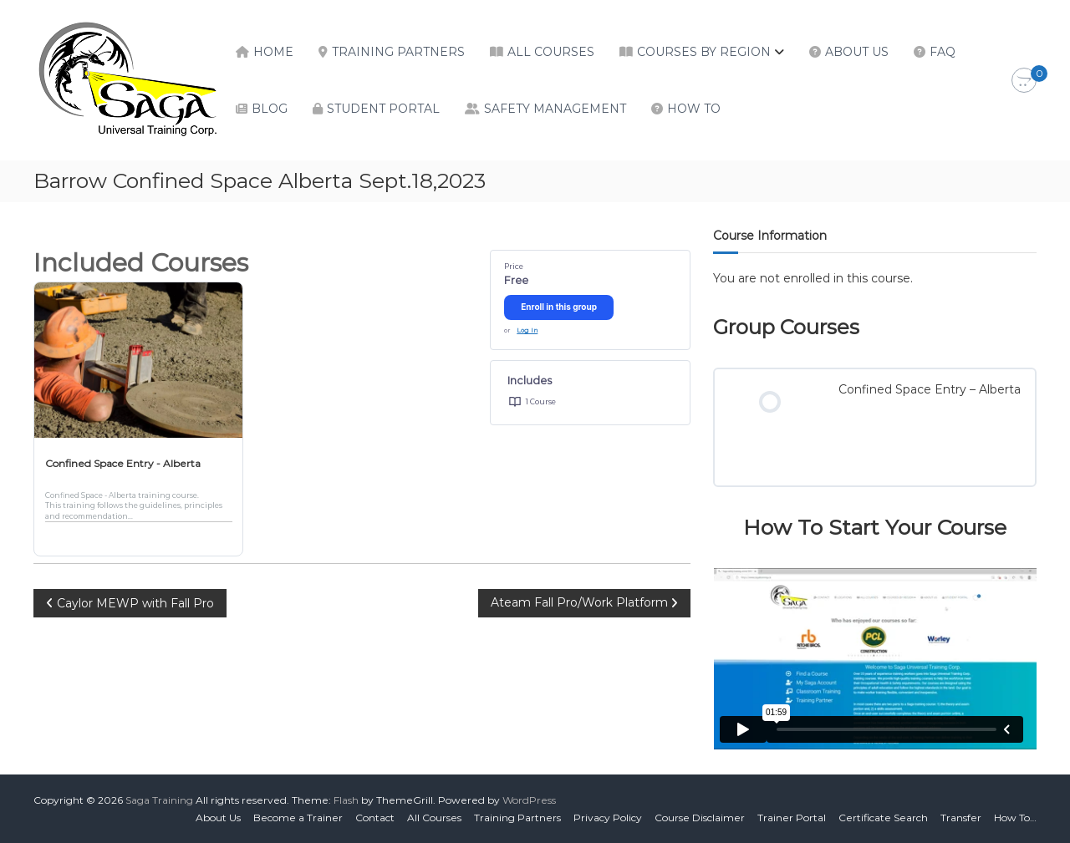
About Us (857, 51)
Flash (346, 800)
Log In (527, 330)
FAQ (942, 51)
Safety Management (555, 108)
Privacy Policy (607, 817)
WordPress (529, 800)
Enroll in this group (559, 307)
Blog (270, 108)
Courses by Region (704, 51)
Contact (375, 817)
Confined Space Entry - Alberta (123, 463)
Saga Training (159, 800)
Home (273, 51)
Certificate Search (883, 817)
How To (694, 108)
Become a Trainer (298, 817)
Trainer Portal (791, 817)
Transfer (960, 817)
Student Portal (383, 108)
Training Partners (398, 51)
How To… (1015, 817)
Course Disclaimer (700, 817)
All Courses (550, 51)
